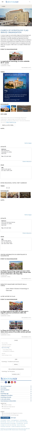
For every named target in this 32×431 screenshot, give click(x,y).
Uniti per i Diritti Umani (21, 424)
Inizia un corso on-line (11, 421)
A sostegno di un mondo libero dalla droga (8, 424)
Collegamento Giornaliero (7, 395)
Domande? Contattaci (6, 404)
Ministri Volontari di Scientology (22, 421)
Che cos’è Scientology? (6, 386)
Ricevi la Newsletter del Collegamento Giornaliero (12, 413)
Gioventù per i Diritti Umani (5, 426)
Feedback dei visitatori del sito (8, 406)
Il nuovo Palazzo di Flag (7, 349)
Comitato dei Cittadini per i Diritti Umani (18, 426)
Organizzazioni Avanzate (6, 346)
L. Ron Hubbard (3, 420)
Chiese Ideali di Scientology (6, 344)
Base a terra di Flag (5, 347)
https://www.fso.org (11, 122)
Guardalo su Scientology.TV (11, 100)
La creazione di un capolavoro (8, 351)
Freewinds (3, 353)
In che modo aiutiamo (5, 399)
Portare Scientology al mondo (7, 355)
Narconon (26, 423)
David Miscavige (3, 421)
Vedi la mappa (27, 143)
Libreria (2, 391)
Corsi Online (3, 388)
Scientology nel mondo (6, 397)
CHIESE (16, 340)
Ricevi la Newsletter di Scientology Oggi (10, 415)
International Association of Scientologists (8, 423)
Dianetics (8, 420)
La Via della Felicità (20, 423)
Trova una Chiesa (6, 408)
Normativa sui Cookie (7, 429)
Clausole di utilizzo (15, 429)
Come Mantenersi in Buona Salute (8, 401)
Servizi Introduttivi (5, 390)
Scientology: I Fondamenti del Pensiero (10, 361)
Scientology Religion (23, 420)
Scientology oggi (4, 393)
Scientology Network (15, 420)
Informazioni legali (22, 429)
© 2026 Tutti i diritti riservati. (12, 428)
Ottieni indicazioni (27, 161)
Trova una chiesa (5, 343)
